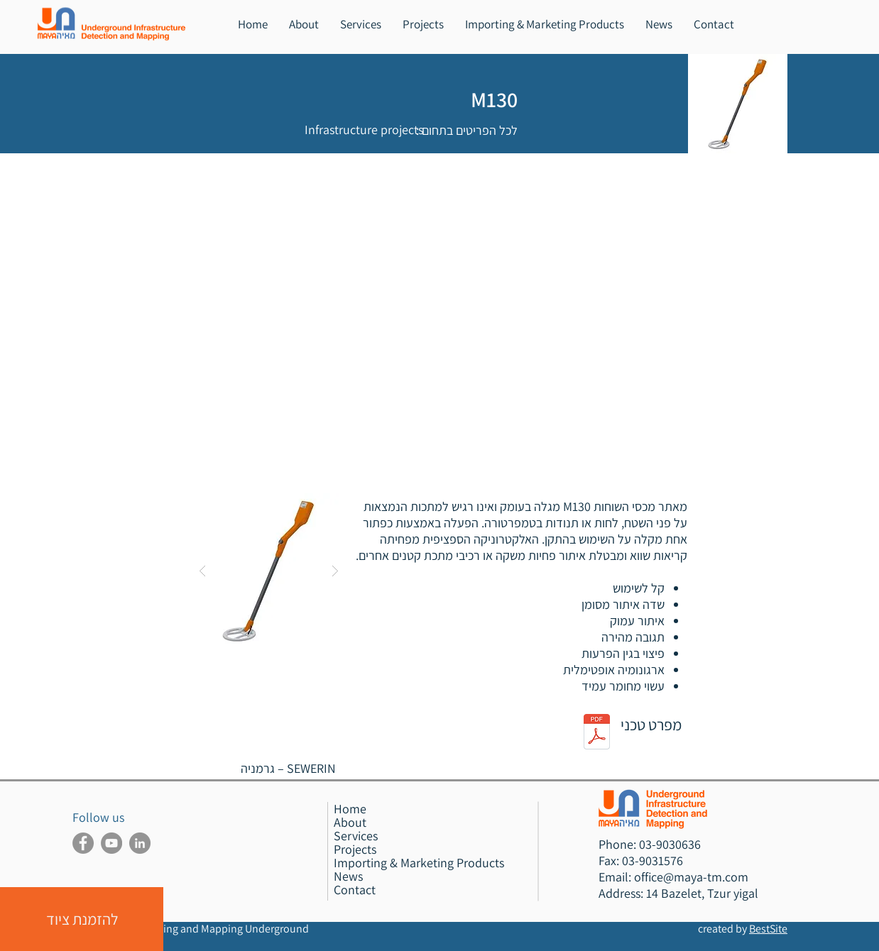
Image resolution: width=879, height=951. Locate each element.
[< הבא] (211, 174)
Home (350, 808)
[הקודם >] (276, 174)
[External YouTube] (439, 341)
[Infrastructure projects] (364, 130)
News (348, 876)
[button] (360, 24)
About (350, 822)
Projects (355, 849)
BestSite (768, 928)
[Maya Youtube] (111, 843)
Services (356, 835)
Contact (355, 889)
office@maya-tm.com (691, 877)
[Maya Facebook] (83, 843)
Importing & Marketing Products (419, 862)
